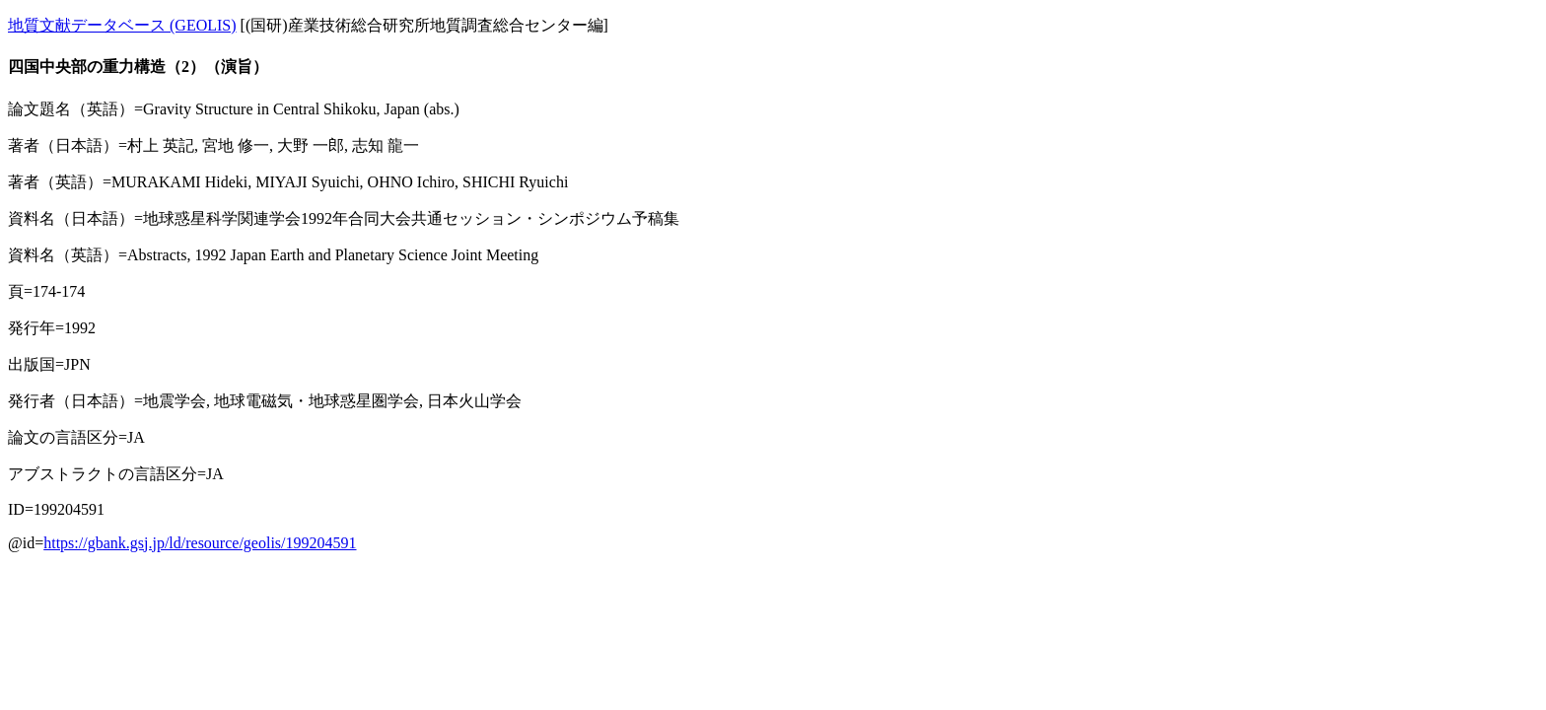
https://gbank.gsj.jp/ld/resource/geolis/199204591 (199, 542)
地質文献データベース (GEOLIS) (122, 25)
